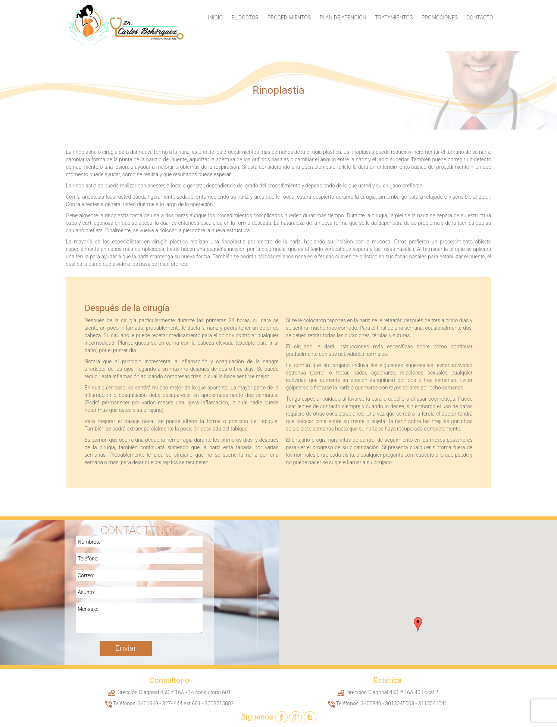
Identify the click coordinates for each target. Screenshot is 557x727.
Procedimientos (289, 18)
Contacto (479, 18)
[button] (418, 624)
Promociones (440, 18)
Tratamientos (394, 18)
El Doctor (245, 18)
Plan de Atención (342, 18)
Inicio (215, 18)
